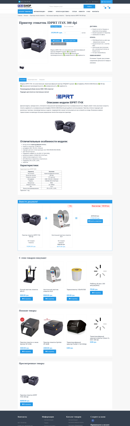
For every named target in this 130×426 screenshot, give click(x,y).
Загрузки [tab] (42, 79)
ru (89, 1)
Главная (20, 15)
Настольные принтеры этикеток (55, 15)
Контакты (95, 11)
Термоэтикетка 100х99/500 (76, 289)
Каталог (26, 15)
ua (86, 1)
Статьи (74, 11)
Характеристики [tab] (32, 79)
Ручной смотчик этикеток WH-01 (29, 290)
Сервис (51, 11)
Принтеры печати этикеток (37, 15)
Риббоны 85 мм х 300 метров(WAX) (97, 284)
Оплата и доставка (63, 11)
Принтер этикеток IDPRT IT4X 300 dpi (31, 235)
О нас (88, 11)
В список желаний (58, 44)
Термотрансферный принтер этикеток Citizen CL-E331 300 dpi (100, 338)
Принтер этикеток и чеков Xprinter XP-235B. (29, 343)
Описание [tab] (23, 79)
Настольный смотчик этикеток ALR (61, 235)
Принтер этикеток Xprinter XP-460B (52, 343)
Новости (82, 11)
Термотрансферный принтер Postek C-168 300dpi (77, 343)
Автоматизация (40, 11)
